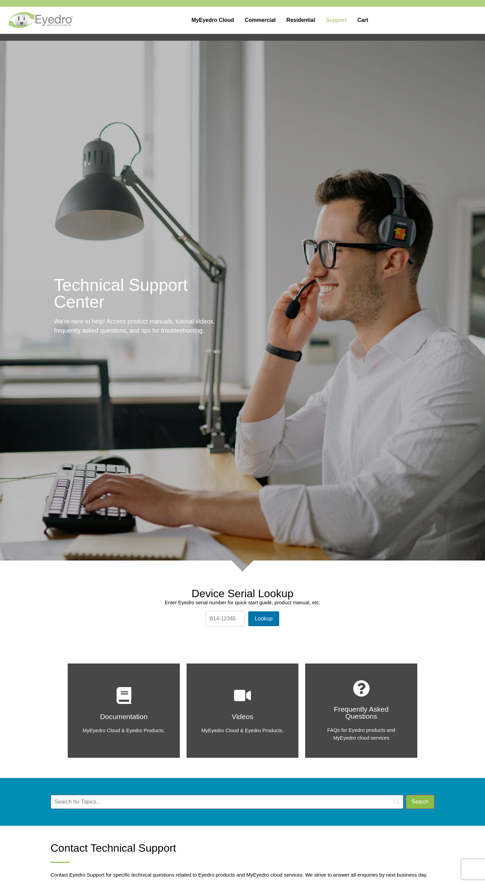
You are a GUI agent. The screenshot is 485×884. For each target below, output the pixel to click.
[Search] (420, 802)
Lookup (264, 618)
